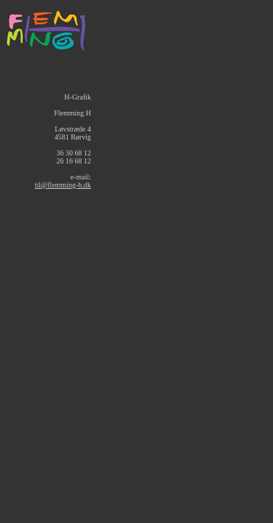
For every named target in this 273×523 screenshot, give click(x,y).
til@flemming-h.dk (63, 185)
